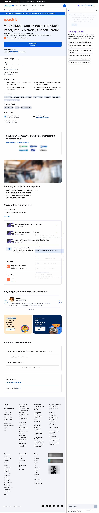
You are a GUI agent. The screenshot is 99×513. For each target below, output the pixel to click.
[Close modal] (63, 234)
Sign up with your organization (42, 272)
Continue (49, 251)
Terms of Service (42, 278)
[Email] (49, 246)
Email (37, 243)
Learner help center (49, 274)
